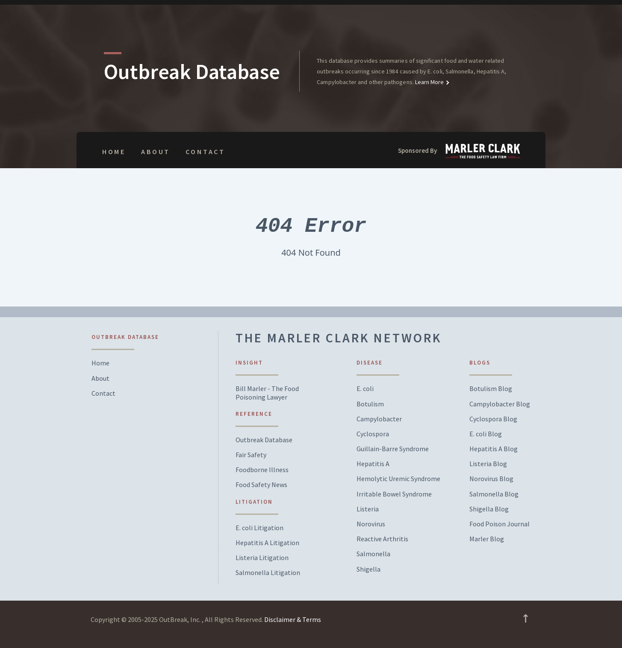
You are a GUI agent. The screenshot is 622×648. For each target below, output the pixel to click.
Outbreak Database (264, 440)
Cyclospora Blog (493, 419)
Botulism (370, 404)
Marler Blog (486, 539)
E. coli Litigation (259, 528)
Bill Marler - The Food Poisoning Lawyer (267, 393)
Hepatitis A (373, 464)
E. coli (365, 389)
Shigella (368, 569)
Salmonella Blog (494, 494)
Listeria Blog (488, 464)
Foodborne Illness (262, 470)
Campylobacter (379, 419)
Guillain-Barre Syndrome (393, 449)
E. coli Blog (485, 434)
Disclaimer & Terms (292, 619)
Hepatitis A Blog (493, 449)
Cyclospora (373, 434)
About (155, 151)
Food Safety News (261, 485)
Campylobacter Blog (499, 404)
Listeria (368, 509)
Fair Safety (251, 455)
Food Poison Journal (499, 524)
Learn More (429, 82)
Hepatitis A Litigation (267, 543)
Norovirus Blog (491, 479)
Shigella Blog (489, 509)
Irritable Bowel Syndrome (394, 494)
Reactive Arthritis (382, 539)
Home (114, 151)
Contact (205, 151)
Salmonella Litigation (268, 573)
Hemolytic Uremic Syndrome (398, 479)
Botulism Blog (490, 389)
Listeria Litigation (262, 558)
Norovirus (371, 524)
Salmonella (373, 554)
